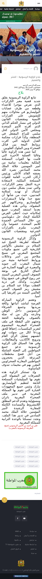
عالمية (16, 540)
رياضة (17, 535)
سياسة (37, 9)
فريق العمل (15, 549)
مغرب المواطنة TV (12, 544)
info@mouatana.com (15, 570)
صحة (32, 553)
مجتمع (18, 9)
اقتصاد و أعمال (28, 9)
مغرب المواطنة (33, 447)
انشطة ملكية (9, 9)
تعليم (32, 549)
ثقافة (17, 531)
